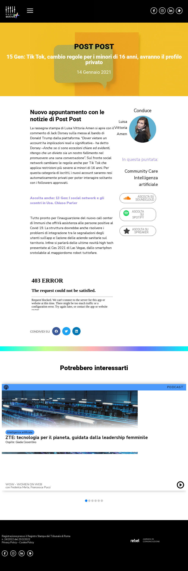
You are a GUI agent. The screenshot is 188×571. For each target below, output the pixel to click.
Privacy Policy (9, 542)
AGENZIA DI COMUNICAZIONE (151, 540)
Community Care (141, 171)
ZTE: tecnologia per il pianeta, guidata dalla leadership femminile (77, 437)
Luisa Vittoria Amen (120, 127)
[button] (56, 331)
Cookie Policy (26, 542)
